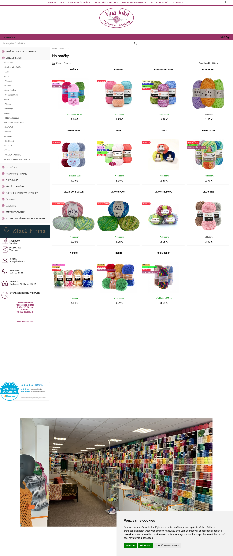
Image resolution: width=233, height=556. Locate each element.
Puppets (8, 131)
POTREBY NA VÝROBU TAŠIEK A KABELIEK (25, 213)
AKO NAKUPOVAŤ (160, 2)
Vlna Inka (9, 57)
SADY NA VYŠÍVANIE (15, 206)
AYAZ (7, 71)
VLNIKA (8, 140)
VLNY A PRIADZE (14, 52)
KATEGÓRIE (9, 37)
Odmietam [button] (145, 545)
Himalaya (9, 103)
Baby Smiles (10, 84)
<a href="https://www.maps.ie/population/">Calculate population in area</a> (24, 342)
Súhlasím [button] (130, 545)
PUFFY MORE (12, 174)
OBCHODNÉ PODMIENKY (134, 2)
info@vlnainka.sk (18, 256)
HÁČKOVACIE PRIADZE (16, 168)
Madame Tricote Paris (14, 117)
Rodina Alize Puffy (13, 61)
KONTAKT (178, 2)
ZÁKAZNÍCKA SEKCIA (105, 2)
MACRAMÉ (11, 200)
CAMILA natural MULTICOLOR (17, 154)
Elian (7, 94)
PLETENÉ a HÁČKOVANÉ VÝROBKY (22, 187)
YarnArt (8, 75)
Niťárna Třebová (12, 112)
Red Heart (9, 135)
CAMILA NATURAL (13, 149)
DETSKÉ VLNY (12, 162)
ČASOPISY (10, 194)
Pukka (8, 126)
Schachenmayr (11, 89)
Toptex (8, 98)
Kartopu (8, 80)
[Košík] (209, 37)
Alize (7, 66)
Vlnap (7, 144)
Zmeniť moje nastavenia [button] (167, 545)
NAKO (7, 108)
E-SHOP (52, 2)
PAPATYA (9, 121)
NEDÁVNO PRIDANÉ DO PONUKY (21, 46)
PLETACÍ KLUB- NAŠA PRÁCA (75, 2)
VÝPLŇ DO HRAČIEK (15, 181)
